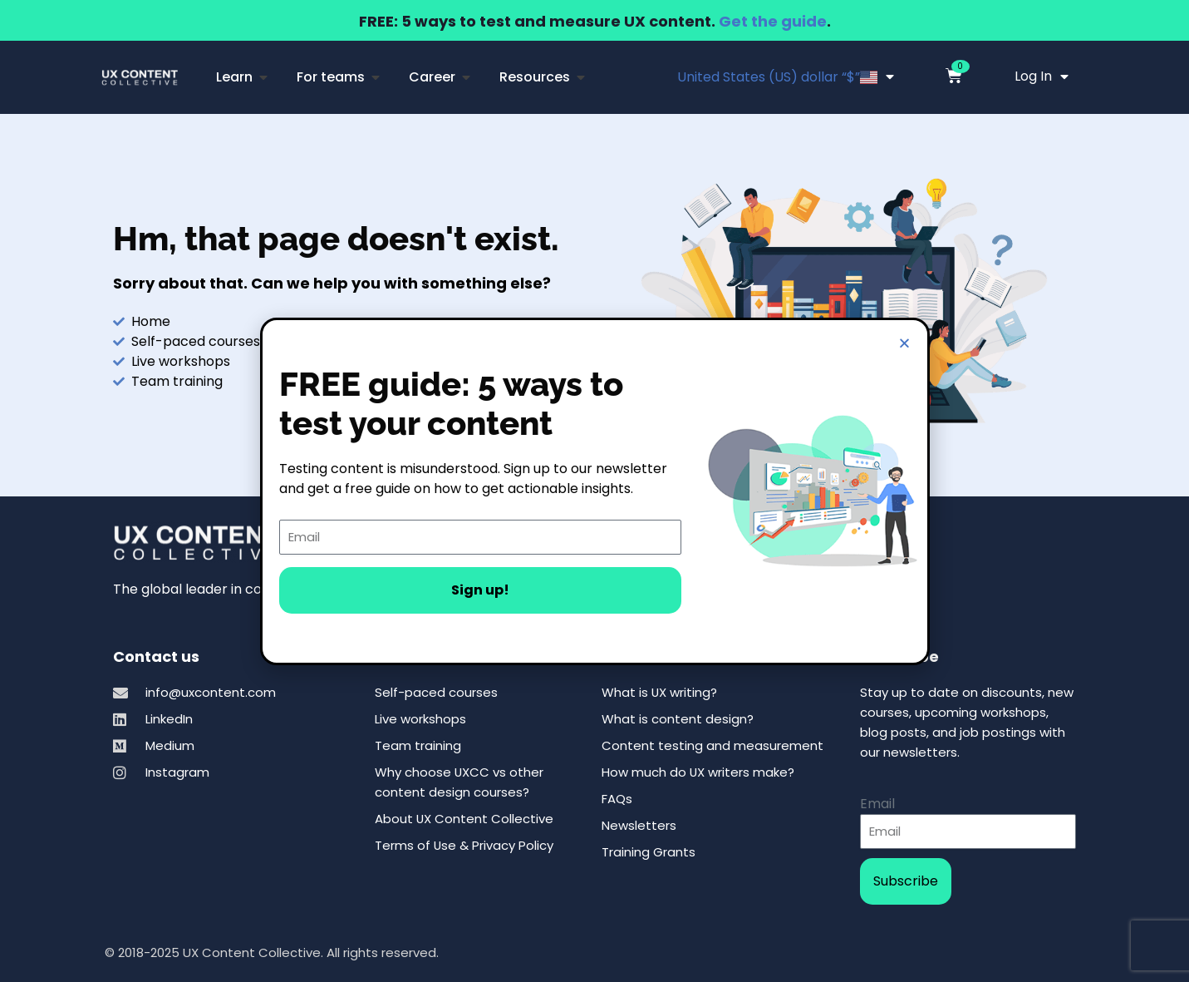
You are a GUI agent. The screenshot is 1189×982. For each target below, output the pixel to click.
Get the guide (773, 21)
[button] (904, 343)
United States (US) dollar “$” (785, 76)
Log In (1042, 76)
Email (877, 803)
